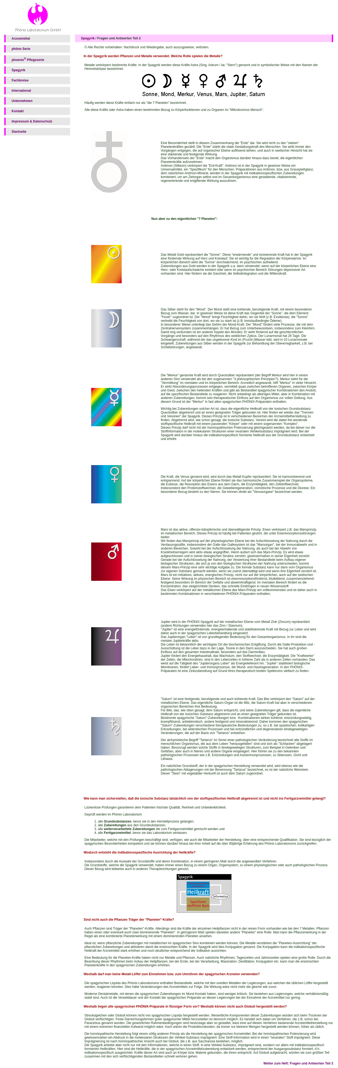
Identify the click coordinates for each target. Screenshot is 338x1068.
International (21, 91)
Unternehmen (22, 101)
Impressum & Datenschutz (32, 121)
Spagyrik (18, 70)
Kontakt (18, 111)
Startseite (19, 132)
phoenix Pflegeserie (28, 59)
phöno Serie (21, 49)
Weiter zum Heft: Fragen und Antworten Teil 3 (298, 1063)
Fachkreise (20, 80)
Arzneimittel (21, 38)
